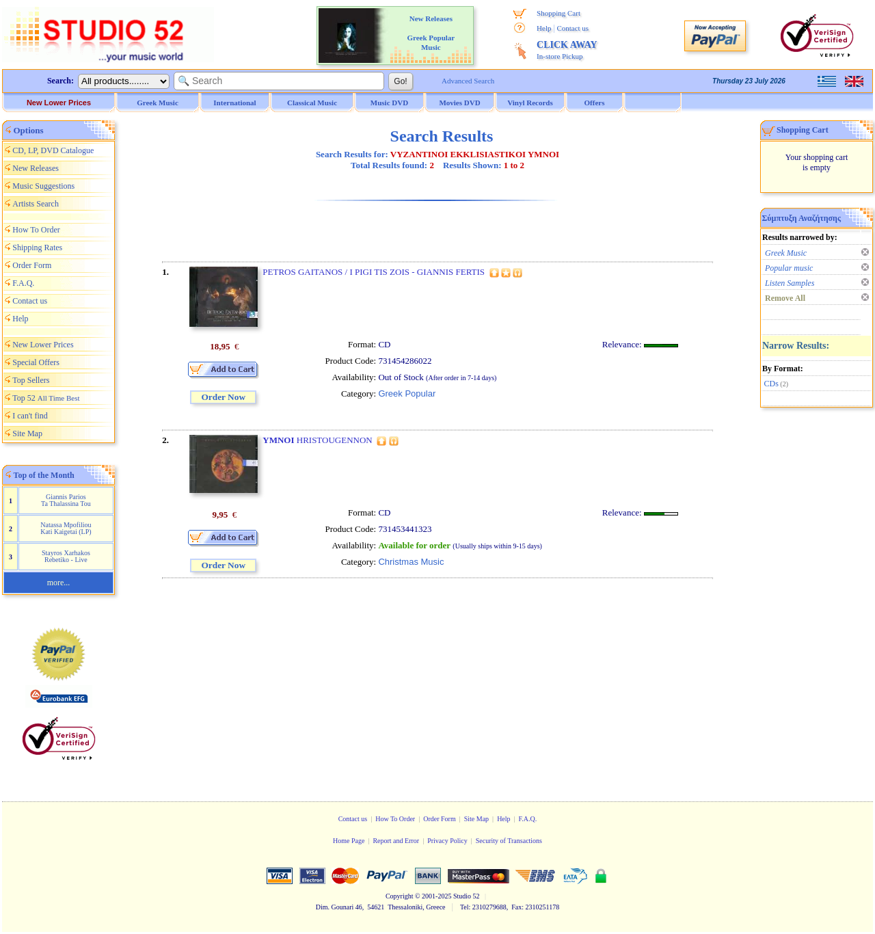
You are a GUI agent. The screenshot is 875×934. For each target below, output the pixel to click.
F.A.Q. (23, 283)
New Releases (35, 168)
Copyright (400, 896)
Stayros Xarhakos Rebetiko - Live (66, 556)
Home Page (348, 840)
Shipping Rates (37, 247)
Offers (594, 102)
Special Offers (35, 362)
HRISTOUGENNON (317, 440)
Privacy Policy (447, 840)
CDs (771, 383)
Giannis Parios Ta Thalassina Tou (66, 500)
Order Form (31, 265)
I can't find (29, 416)
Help (544, 28)
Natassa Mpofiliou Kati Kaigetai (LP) (65, 528)
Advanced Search (468, 81)
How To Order (36, 230)
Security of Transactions (509, 840)
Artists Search (35, 204)
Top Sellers (30, 380)
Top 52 (45, 398)
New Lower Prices (59, 102)
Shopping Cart (558, 13)
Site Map (27, 433)
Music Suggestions (43, 186)
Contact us (572, 28)
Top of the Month (44, 475)
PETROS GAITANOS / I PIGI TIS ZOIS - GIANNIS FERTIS (373, 272)
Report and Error (396, 840)
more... (58, 582)
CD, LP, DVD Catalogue (53, 150)
